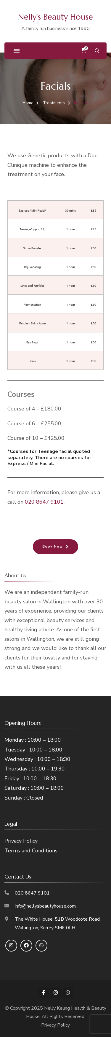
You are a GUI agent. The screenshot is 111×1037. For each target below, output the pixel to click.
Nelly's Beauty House (55, 17)
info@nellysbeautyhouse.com (45, 906)
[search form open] (97, 50)
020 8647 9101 (44, 501)
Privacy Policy (21, 840)
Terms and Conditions (30, 850)
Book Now (52, 546)
